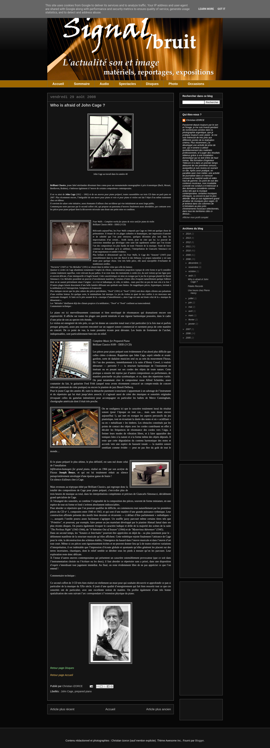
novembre (193, 267)
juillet (191, 298)
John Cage (67, 691)
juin (190, 302)
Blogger (199, 740)
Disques (152, 84)
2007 (188, 329)
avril (190, 311)
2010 (188, 250)
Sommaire (82, 84)
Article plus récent (62, 709)
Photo (173, 84)
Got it (221, 8)
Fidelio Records (195, 286)
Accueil (58, 84)
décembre (193, 263)
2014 (188, 234)
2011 (188, 246)
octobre (192, 271)
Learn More (206, 8)
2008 (188, 259)
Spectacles (127, 84)
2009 (188, 255)
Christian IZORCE (195, 120)
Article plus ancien (158, 709)
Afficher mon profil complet (195, 217)
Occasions (196, 84)
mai (190, 307)
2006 (188, 333)
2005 (188, 338)
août (190, 275)
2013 (188, 238)
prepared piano (83, 691)
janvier (192, 324)
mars (191, 315)
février (191, 319)
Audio (104, 84)
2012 (188, 242)
